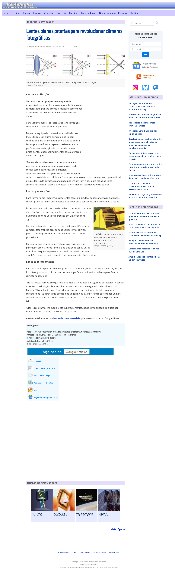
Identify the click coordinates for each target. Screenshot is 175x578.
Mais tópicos (117, 529)
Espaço (37, 13)
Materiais (62, 13)
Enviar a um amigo (42, 375)
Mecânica (74, 13)
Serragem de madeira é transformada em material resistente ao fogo (142, 106)
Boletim (74, 552)
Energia (27, 13)
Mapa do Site (114, 552)
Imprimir (38, 361)
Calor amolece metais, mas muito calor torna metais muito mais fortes (145, 167)
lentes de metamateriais (66, 318)
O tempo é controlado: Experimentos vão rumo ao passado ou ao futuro (142, 186)
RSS (35, 390)
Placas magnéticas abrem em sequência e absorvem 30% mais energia (145, 156)
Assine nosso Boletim (43, 383)
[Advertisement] (12, 61)
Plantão (134, 13)
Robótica (123, 13)
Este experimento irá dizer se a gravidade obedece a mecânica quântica (144, 216)
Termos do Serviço (99, 552)
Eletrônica (16, 13)
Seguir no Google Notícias (46, 397)
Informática (49, 13)
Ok (145, 54)
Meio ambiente (89, 13)
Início (5, 13)
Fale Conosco (85, 552)
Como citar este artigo (44, 368)
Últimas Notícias (63, 552)
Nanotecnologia (107, 13)
